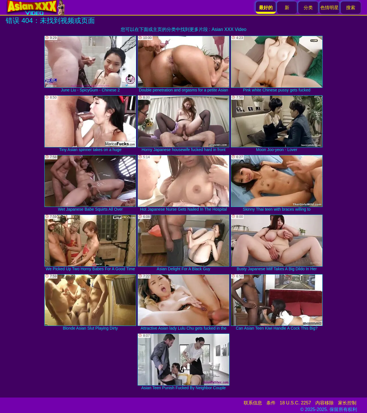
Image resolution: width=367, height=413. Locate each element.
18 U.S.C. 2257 (295, 402)
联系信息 (253, 402)
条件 (271, 402)
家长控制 (347, 402)
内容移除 (324, 402)
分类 (308, 7)
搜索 (350, 7)
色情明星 (329, 7)
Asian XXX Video (229, 29)
